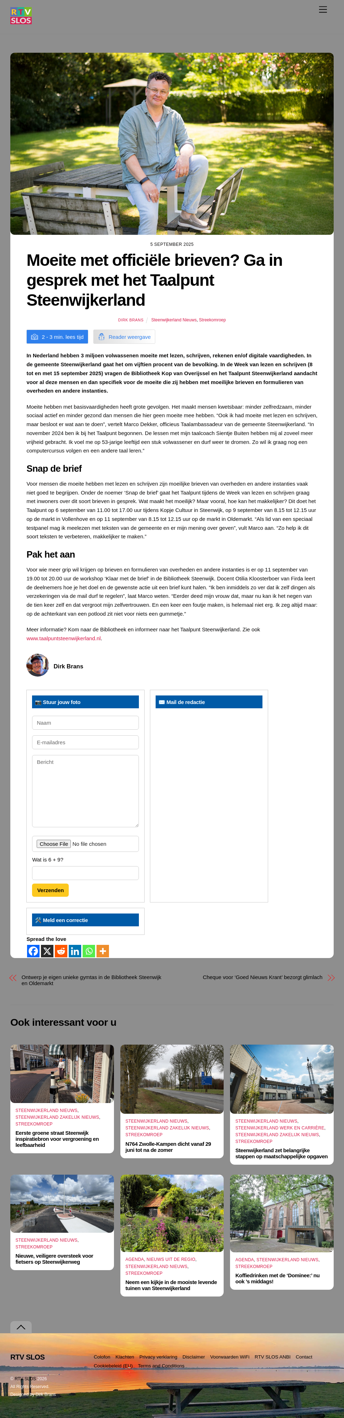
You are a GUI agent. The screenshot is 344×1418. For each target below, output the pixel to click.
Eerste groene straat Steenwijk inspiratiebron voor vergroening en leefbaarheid (57, 1139)
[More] (103, 951)
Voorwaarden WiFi (229, 1357)
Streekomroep (212, 319)
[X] (47, 951)
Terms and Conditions (161, 1365)
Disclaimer (194, 1357)
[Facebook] (33, 951)
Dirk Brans (131, 320)
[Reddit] (61, 951)
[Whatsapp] (89, 951)
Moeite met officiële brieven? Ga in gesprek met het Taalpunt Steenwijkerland (154, 280)
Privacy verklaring (158, 1357)
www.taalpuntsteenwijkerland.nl (63, 638)
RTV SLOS (25, 1378)
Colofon (102, 1357)
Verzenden (50, 890)
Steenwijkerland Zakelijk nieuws (57, 1117)
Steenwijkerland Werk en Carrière (279, 1127)
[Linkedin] (75, 951)
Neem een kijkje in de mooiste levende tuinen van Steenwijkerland (171, 1285)
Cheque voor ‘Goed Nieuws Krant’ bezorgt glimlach (262, 977)
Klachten (124, 1357)
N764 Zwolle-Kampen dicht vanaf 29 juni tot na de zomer (168, 1147)
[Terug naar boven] (21, 1327)
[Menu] (323, 9)
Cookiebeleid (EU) (113, 1365)
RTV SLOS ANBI (273, 1357)
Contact (304, 1357)
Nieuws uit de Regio (171, 1259)
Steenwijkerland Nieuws (174, 319)
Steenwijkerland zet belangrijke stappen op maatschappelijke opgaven (281, 1153)
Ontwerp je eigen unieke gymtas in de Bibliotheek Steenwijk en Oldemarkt (91, 980)
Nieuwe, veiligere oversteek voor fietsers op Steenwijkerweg (54, 1259)
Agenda (134, 1259)
